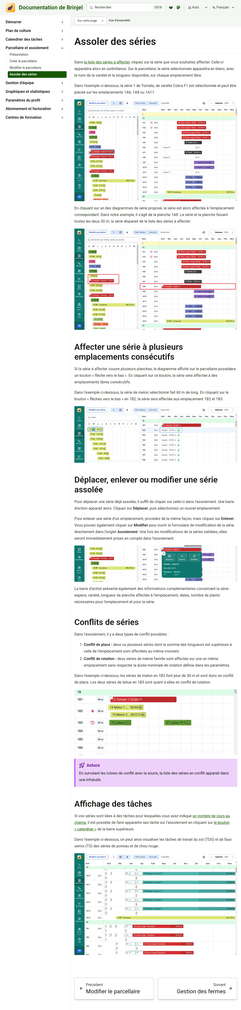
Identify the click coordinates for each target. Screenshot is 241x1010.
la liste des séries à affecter (106, 62)
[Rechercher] (126, 7)
